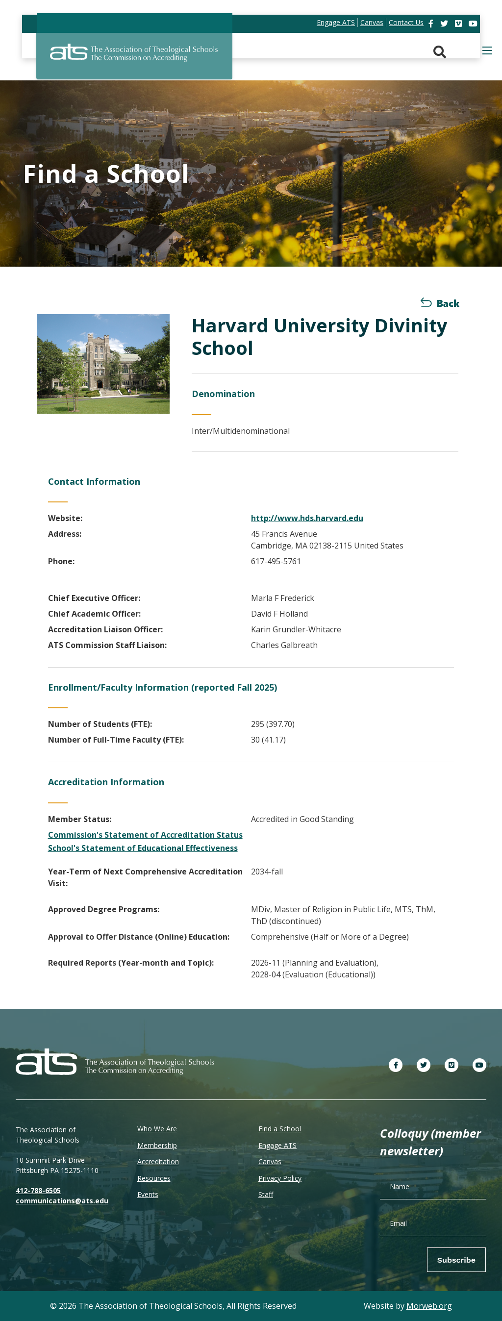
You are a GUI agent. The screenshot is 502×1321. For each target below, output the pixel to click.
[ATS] (134, 58)
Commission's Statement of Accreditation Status (145, 834)
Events (147, 1194)
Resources (154, 1178)
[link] (431, 23)
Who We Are (157, 1128)
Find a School (279, 1128)
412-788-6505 (38, 1190)
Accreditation (158, 1161)
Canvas (269, 1161)
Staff (265, 1194)
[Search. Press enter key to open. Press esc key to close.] (439, 52)
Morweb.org (429, 1305)
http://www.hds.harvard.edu (307, 518)
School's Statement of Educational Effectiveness (143, 848)
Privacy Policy (279, 1178)
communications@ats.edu (62, 1200)
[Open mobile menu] (487, 50)
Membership (157, 1145)
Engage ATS (277, 1145)
